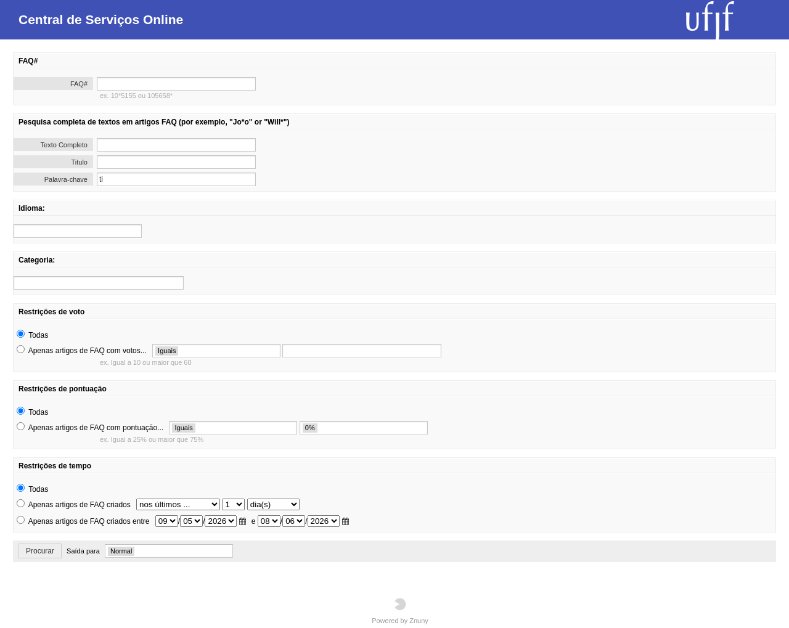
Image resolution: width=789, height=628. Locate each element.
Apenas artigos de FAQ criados (79, 504)
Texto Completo (64, 145)
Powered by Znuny (400, 611)
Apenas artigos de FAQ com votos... (87, 350)
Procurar (40, 551)
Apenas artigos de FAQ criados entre (89, 521)
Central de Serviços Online (100, 19)
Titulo (80, 162)
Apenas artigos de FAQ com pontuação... (95, 427)
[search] (78, 231)
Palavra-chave (66, 179)
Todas (38, 335)
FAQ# (79, 84)
